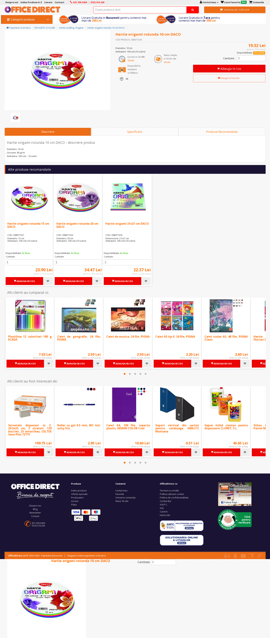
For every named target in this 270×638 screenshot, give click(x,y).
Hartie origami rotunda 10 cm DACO (106, 27)
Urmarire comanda (125, 497)
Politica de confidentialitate (174, 497)
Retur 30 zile (121, 501)
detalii (131, 60)
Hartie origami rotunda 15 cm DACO (28, 225)
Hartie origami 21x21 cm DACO (127, 224)
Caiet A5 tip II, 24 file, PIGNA (175, 336)
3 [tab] (135, 373)
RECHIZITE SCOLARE (45, 27)
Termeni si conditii (169, 490)
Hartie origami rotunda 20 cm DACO (77, 225)
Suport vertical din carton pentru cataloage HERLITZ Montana (177, 428)
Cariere (164, 511)
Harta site (165, 515)
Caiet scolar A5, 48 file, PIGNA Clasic (226, 338)
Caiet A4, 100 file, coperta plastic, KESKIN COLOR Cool (128, 426)
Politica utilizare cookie (172, 494)
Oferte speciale (79, 494)
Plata (74, 504)
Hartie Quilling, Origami (71, 27)
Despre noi (35, 505)
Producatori (77, 497)
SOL (162, 508)
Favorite (119, 494)
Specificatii (134, 132)
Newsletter (35, 512)
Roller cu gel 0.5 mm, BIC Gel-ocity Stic (79, 426)
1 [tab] (124, 373)
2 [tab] (129, 373)
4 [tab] (140, 373)
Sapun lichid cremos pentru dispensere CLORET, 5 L (226, 426)
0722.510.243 (38, 525)
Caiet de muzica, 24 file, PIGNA (128, 336)
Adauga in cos (229, 68)
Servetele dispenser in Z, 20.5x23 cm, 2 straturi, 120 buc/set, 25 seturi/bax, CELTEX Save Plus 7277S (30, 429)
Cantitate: (229, 58)
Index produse (79, 490)
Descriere (47, 132)
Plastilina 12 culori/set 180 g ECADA (30, 338)
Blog (35, 509)
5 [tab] (145, 373)
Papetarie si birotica (18, 27)
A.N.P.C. (164, 504)
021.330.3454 (38, 523)
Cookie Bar (165, 501)
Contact (35, 516)
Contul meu (121, 490)
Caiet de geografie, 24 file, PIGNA (79, 338)
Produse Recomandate (222, 132)
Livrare (74, 501)
